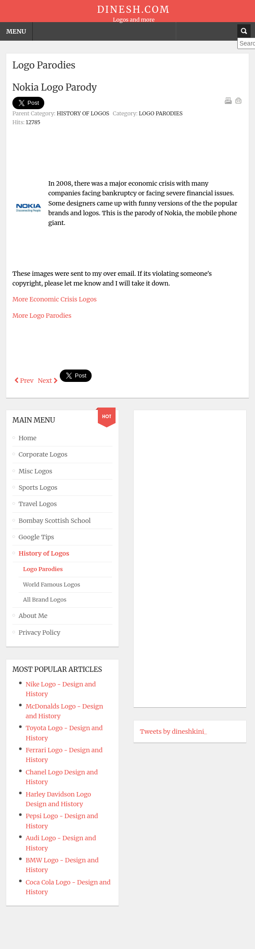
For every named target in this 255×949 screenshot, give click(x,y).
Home (27, 437)
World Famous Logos (51, 583)
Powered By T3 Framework (127, 933)
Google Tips (36, 536)
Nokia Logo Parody (54, 87)
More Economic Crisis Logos (54, 299)
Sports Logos (38, 487)
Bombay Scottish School (55, 519)
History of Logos (83, 113)
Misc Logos (35, 470)
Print (228, 100)
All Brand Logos (44, 598)
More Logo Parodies (41, 316)
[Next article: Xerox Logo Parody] (48, 381)
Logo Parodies (161, 113)
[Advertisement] (127, 150)
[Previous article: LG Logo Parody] (24, 381)
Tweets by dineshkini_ (173, 730)
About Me (33, 615)
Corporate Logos (43, 453)
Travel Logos (38, 503)
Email (238, 100)
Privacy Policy (39, 631)
